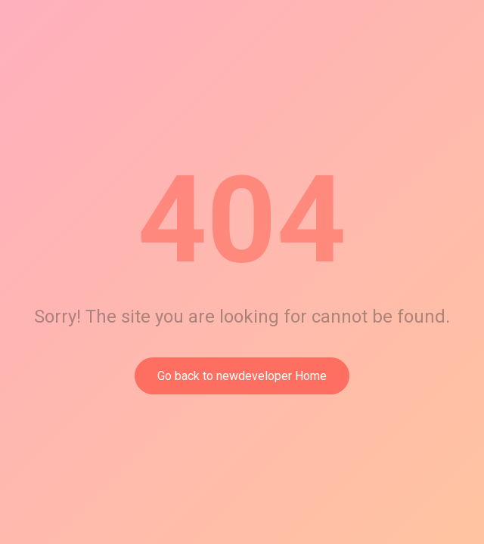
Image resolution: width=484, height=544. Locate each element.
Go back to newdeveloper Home (242, 376)
